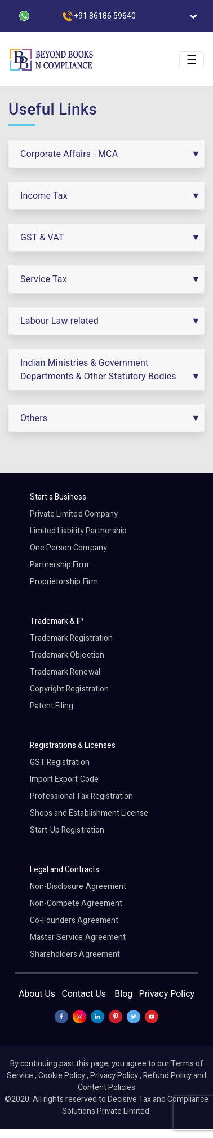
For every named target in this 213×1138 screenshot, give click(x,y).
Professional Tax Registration (82, 796)
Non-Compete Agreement (76, 903)
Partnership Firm (59, 565)
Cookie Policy (61, 1076)
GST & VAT (42, 237)
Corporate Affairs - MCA (69, 153)
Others (33, 418)
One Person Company (68, 548)
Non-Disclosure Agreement (78, 886)
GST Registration (60, 762)
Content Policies (106, 1087)
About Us (37, 993)
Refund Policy (167, 1076)
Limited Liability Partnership (78, 531)
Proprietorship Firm (64, 582)
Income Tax (44, 195)
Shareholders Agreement (75, 954)
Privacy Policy (167, 993)
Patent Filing (52, 706)
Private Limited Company (74, 514)
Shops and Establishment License (89, 813)
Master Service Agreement (78, 937)
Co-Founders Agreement (74, 920)
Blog (123, 993)
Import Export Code (64, 779)
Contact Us (83, 993)
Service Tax (43, 279)
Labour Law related (59, 321)
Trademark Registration (71, 638)
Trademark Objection (67, 655)
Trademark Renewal (65, 672)
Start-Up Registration (67, 830)
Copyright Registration (69, 689)
